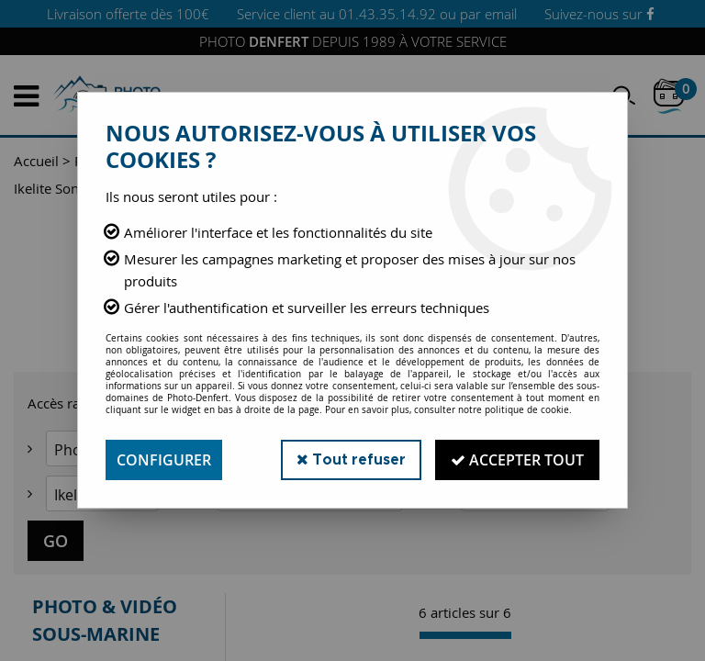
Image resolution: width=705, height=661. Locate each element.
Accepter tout (517, 460)
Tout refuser (351, 459)
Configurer (164, 460)
